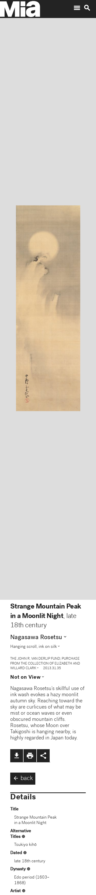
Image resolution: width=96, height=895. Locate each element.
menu (77, 8)
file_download (16, 755)
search (87, 8)
